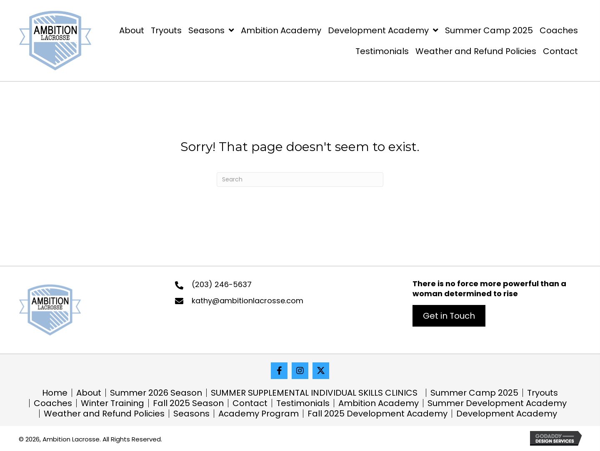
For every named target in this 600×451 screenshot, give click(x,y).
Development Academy (506, 413)
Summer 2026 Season (156, 393)
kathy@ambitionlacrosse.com (247, 300)
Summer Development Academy (497, 403)
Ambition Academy (378, 403)
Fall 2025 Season (188, 403)
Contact (250, 403)
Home (55, 393)
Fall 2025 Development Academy (378, 413)
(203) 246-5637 (222, 284)
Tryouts (542, 393)
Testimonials (303, 403)
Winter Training (112, 403)
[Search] (300, 179)
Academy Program (258, 413)
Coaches (53, 403)
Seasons (191, 413)
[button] (448, 316)
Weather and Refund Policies (104, 413)
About (88, 393)
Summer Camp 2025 (474, 393)
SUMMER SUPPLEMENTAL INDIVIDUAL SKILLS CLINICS (316, 393)
